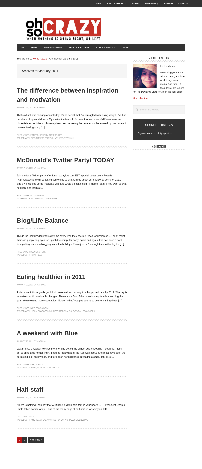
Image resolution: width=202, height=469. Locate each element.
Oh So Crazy (72, 29)
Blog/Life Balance (48, 229)
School (40, 373)
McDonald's (37, 207)
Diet (33, 138)
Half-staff (33, 398)
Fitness (34, 135)
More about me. (141, 98)
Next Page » (36, 449)
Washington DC (55, 429)
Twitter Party (52, 207)
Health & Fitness (48, 135)
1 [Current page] (20, 449)
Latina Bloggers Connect (44, 320)
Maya (33, 376)
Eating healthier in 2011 (59, 285)
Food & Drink (37, 204)
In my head (57, 138)
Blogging (35, 261)
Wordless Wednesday (48, 376)
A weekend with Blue (54, 342)
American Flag (38, 429)
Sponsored (89, 320)
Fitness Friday (43, 138)
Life (60, 135)
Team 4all (69, 138)
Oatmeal (77, 320)
